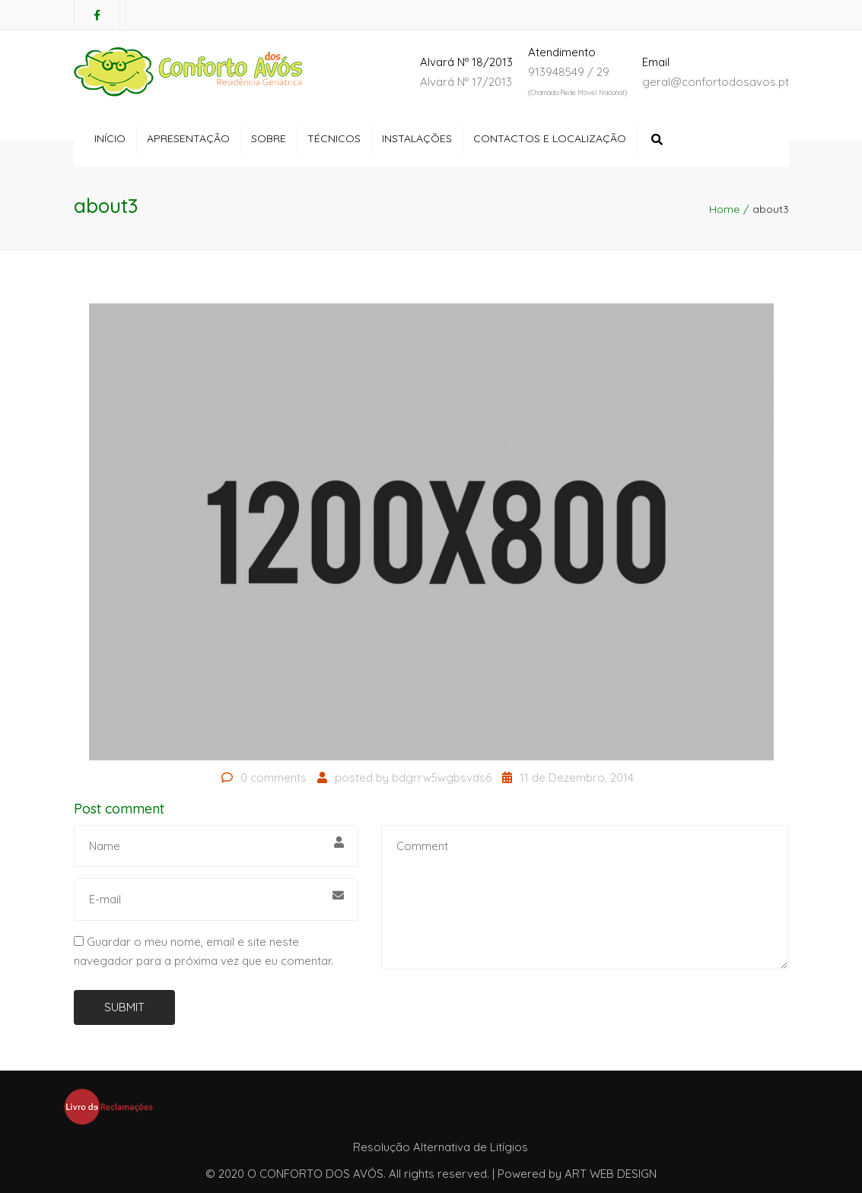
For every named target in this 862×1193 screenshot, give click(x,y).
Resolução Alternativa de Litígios (440, 1147)
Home (724, 209)
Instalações (417, 138)
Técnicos (334, 138)
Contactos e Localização (549, 138)
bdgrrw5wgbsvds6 (441, 777)
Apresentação (188, 138)
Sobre (268, 138)
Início (110, 138)
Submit (124, 1007)
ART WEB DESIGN (611, 1173)
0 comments (273, 777)
